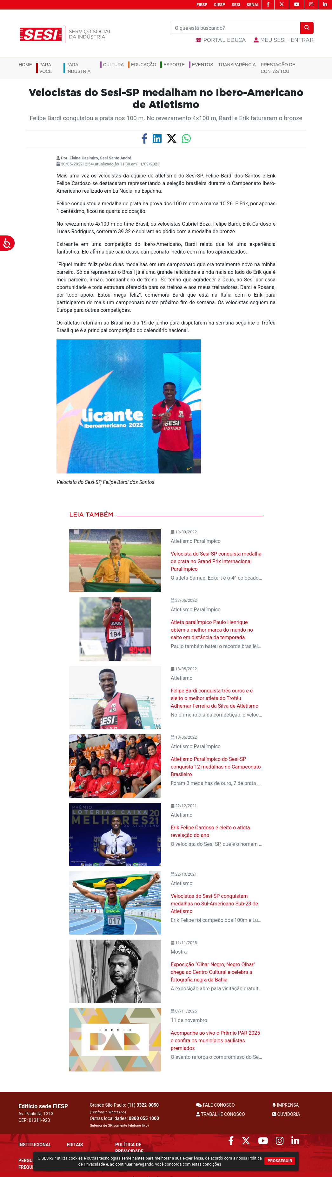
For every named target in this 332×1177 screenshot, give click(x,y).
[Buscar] (236, 28)
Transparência (237, 64)
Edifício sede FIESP (43, 1106)
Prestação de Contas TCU (278, 68)
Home (25, 64)
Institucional (34, 1144)
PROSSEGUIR (280, 1160)
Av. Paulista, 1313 (35, 1113)
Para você (45, 68)
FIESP (202, 4)
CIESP (219, 4)
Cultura (113, 64)
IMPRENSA (285, 1105)
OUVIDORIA (286, 1114)
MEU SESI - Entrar (284, 40)
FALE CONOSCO (215, 1105)
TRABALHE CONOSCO (220, 1114)
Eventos (202, 64)
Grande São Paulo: (124, 1108)
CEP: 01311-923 (34, 1120)
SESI (236, 4)
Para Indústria (78, 68)
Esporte (174, 64)
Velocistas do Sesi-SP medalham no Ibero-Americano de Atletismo (166, 99)
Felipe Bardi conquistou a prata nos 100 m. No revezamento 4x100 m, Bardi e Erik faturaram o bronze (166, 118)
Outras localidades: (124, 1122)
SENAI (252, 4)
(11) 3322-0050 (143, 1105)
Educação (143, 64)
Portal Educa (221, 40)
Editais (75, 1144)
